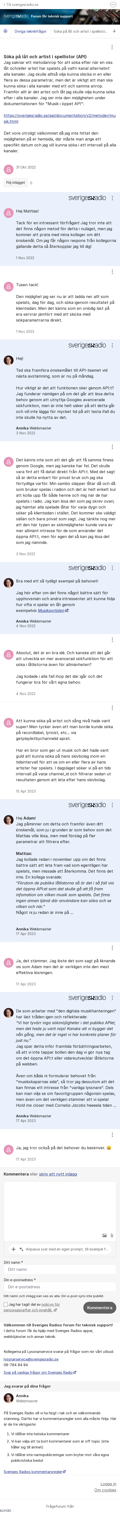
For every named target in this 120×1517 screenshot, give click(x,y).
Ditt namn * (13, 1262)
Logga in (108, 1483)
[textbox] (60, 1206)
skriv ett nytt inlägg (58, 1174)
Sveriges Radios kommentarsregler (33, 1472)
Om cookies (105, 1490)
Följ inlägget (15, 182)
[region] (60, 115)
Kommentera (99, 1307)
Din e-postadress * (20, 1280)
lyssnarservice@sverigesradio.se (31, 1359)
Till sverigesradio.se (21, 4)
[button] (104, 1235)
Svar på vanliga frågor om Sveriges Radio (38, 1372)
